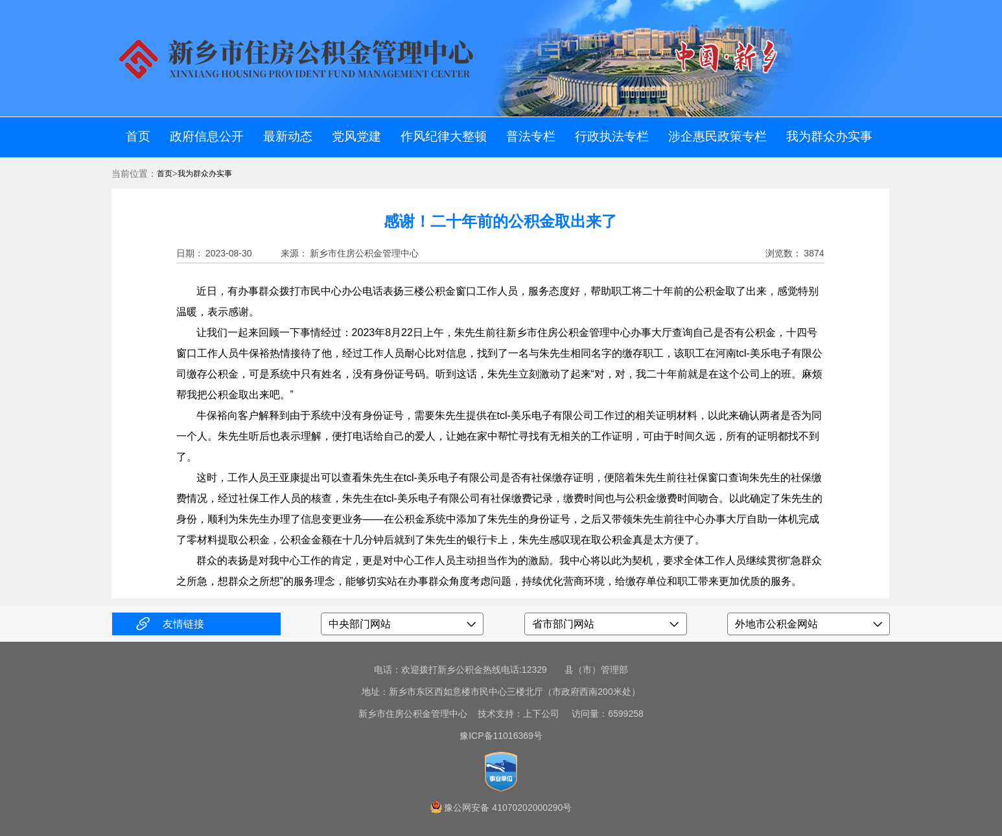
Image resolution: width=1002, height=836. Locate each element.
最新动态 (287, 136)
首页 (138, 136)
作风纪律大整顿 (444, 136)
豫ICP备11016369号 (501, 735)
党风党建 (356, 136)
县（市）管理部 (596, 669)
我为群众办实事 (829, 136)
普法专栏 (530, 136)
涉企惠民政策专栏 (717, 136)
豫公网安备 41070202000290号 (508, 807)
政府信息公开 (207, 136)
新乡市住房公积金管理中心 (412, 713)
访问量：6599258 (603, 713)
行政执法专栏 (612, 136)
